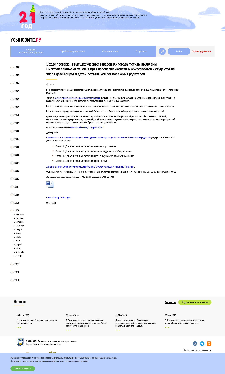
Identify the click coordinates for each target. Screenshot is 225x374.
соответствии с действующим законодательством (77, 97)
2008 (16, 210)
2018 (16, 131)
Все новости (170, 302)
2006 (16, 272)
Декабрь (20, 214)
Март (18, 248)
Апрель (19, 244)
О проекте (141, 51)
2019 (16, 123)
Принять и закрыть (23, 368)
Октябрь (20, 221)
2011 (16, 186)
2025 (16, 75)
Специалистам (110, 51)
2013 (16, 170)
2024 (16, 83)
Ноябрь (19, 218)
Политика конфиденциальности (197, 349)
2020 (16, 115)
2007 (16, 264)
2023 (16, 91)
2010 (16, 194)
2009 (16, 202)
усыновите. (25, 40)
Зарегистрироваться (201, 51)
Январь (19, 255)
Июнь (18, 236)
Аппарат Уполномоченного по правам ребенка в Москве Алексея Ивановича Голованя (90, 166)
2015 (16, 154)
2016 (16, 146)
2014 (16, 162)
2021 (16, 107)
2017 (16, 139)
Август (19, 229)
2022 (16, 99)
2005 (16, 280)
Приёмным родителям (73, 51)
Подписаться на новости (194, 302)
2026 (16, 67)
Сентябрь (20, 225)
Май (18, 240)
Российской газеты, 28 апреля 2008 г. (87, 127)
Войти (179, 51)
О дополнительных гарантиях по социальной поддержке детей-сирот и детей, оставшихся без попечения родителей (98, 137)
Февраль (20, 251)
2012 (16, 178)
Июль (18, 233)
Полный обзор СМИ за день (58, 197)
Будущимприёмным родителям (31, 51)
